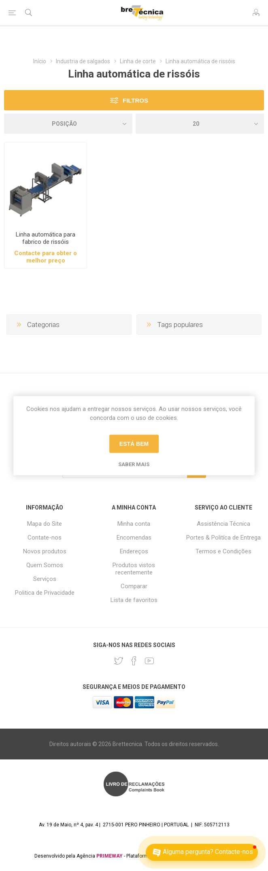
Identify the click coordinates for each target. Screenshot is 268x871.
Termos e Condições (223, 551)
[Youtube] (149, 660)
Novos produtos (44, 551)
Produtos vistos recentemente (134, 568)
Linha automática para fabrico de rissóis (45, 238)
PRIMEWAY (109, 856)
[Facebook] (134, 660)
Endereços (134, 551)
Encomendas (134, 537)
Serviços (44, 579)
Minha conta (133, 523)
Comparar (134, 586)
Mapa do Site (44, 523)
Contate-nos (45, 537)
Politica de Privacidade (44, 592)
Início (39, 61)
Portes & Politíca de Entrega (223, 537)
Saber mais (133, 464)
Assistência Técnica (223, 523)
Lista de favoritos (134, 600)
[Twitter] (118, 660)
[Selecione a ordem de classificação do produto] (68, 124)
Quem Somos (44, 565)
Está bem (134, 444)
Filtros (135, 100)
